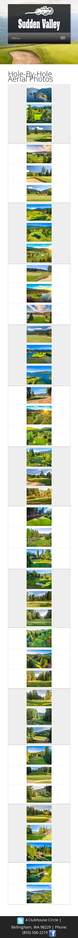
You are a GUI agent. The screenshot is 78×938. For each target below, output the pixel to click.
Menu (16, 38)
